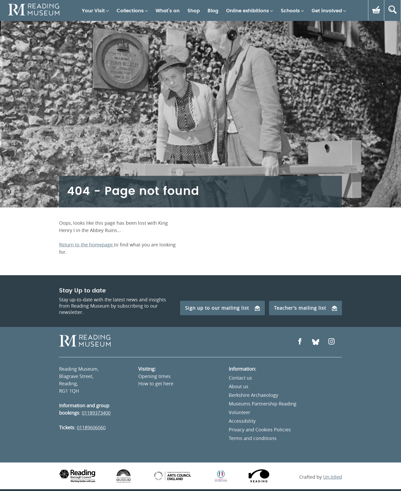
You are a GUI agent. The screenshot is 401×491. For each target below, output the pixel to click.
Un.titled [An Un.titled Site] (332, 477)
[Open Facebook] (299, 342)
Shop (193, 11)
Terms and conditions (253, 438)
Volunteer (239, 412)
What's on (168, 11)
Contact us (240, 378)
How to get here (155, 383)
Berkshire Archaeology (253, 395)
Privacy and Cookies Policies (260, 429)
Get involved (327, 11)
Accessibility (242, 421)
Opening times (154, 376)
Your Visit (93, 11)
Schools (290, 11)
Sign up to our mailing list (222, 308)
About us (238, 386)
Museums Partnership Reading (262, 403)
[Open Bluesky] (315, 342)
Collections (130, 11)
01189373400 (96, 413)
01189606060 (91, 427)
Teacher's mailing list (305, 308)
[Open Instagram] (331, 342)
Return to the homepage (86, 244)
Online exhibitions (247, 11)
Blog (213, 11)
